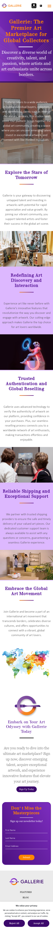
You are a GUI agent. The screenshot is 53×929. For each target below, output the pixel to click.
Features (26, 892)
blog (26, 897)
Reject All (14, 923)
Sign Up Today (26, 789)
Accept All (38, 923)
